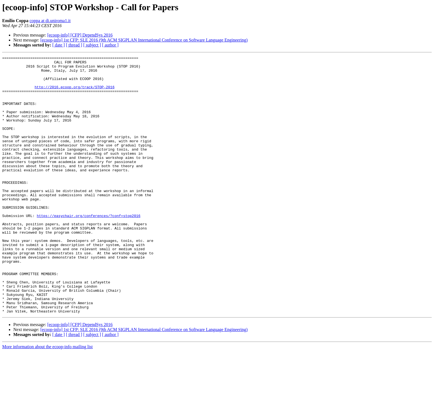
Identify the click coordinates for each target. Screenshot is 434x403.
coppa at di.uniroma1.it (50, 20)
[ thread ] (74, 45)
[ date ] (58, 45)
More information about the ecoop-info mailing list (47, 398)
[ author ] (110, 45)
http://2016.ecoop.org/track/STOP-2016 (75, 93)
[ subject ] (92, 45)
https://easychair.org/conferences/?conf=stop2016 (88, 248)
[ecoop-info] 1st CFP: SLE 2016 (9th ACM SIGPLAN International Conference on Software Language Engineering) (144, 40)
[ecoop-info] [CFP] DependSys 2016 (80, 35)
